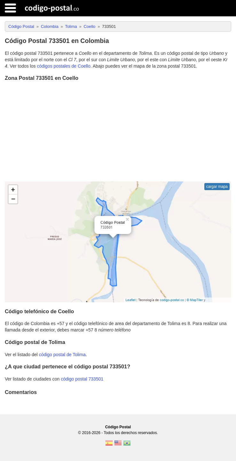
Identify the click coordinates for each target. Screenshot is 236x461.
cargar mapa (217, 186)
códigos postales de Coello (63, 66)
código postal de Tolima (62, 354)
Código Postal (118, 427)
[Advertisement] (118, 132)
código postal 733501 (82, 378)
